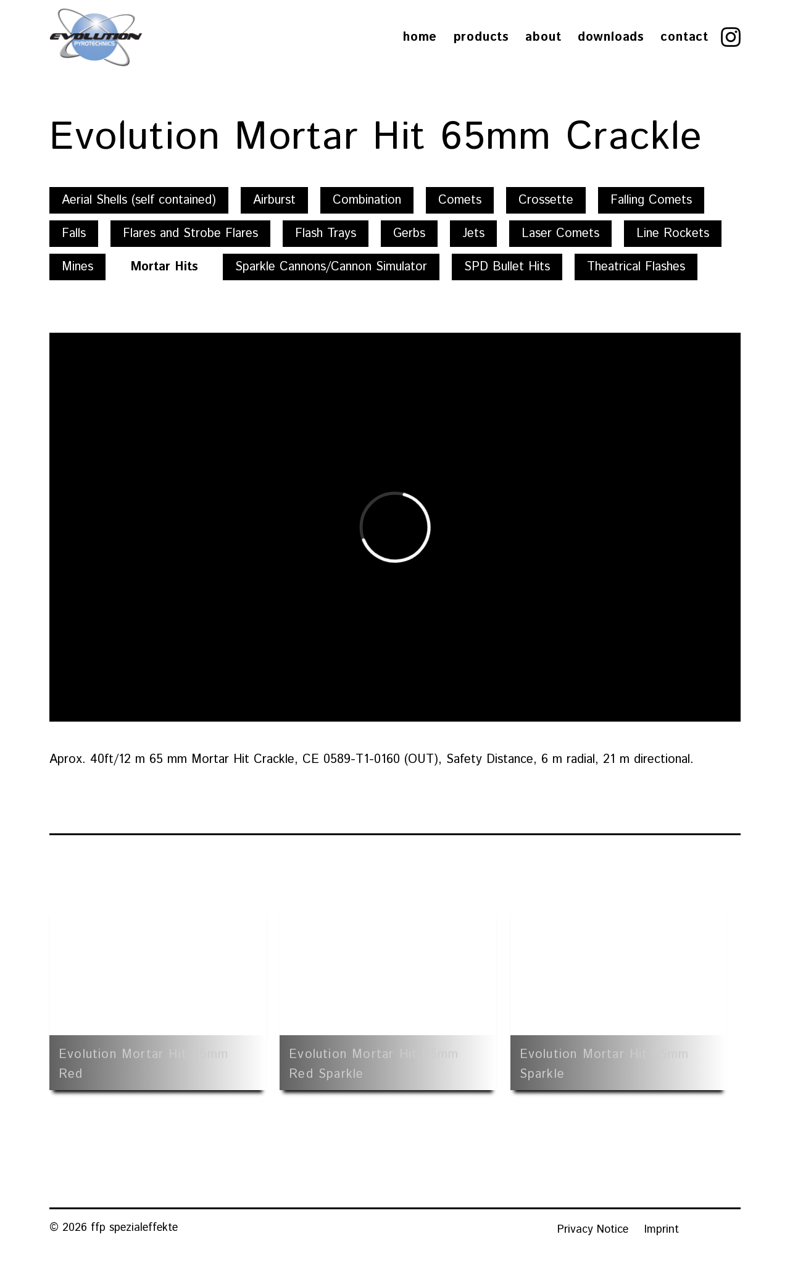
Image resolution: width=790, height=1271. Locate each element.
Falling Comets (651, 200)
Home (420, 37)
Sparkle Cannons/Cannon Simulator (331, 267)
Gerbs (409, 234)
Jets (473, 234)
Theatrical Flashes (636, 267)
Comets (459, 200)
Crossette (545, 200)
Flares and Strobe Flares (190, 234)
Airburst (274, 200)
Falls (74, 234)
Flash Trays (325, 234)
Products (481, 37)
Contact (684, 37)
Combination (367, 200)
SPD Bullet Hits (507, 267)
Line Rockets (672, 234)
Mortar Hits (164, 267)
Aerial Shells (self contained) (139, 200)
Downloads (611, 37)
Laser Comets (560, 234)
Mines (77, 267)
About (543, 37)
